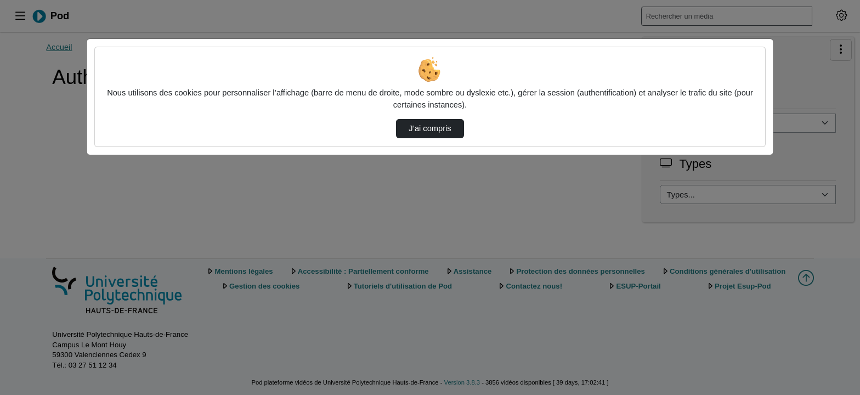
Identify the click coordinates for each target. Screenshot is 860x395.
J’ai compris (430, 128)
